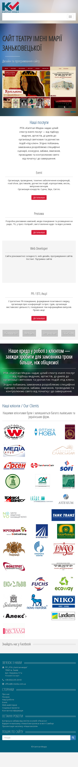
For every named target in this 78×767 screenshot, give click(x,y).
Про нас (5, 694)
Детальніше (39, 197)
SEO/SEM (68, 333)
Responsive (49, 333)
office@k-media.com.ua (15, 684)
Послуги (5, 697)
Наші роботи (8, 699)
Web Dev (29, 333)
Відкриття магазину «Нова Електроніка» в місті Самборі (28, 723)
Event (4, 702)
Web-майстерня (9, 705)
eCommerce (11, 333)
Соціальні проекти (10, 707)
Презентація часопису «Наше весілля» (20, 726)
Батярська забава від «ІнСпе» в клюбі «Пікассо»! (24, 720)
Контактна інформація (12, 710)
